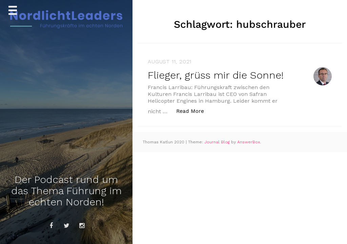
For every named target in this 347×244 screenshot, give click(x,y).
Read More (193, 110)
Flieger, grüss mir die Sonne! (216, 75)
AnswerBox (248, 142)
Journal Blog (217, 142)
